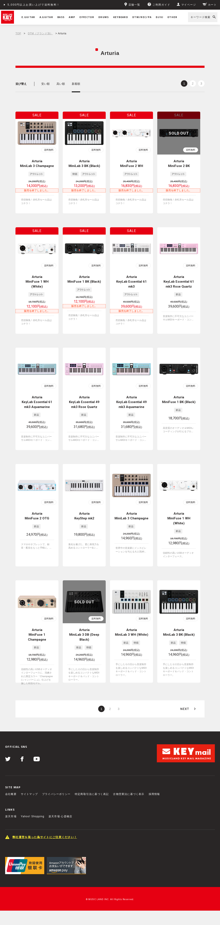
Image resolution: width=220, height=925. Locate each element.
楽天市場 (11, 816)
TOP (18, 33)
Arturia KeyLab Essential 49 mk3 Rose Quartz (84, 402)
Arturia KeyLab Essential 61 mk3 (131, 281)
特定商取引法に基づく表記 (92, 794)
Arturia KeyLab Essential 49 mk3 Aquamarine (131, 402)
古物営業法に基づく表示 (128, 794)
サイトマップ (29, 794)
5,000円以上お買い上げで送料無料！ (34, 4)
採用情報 (154, 794)
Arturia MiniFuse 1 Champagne (37, 634)
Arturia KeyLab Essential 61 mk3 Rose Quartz (178, 281)
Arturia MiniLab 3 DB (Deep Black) (84, 634)
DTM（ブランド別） (40, 33)
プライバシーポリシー (56, 794)
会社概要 (11, 794)
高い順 (61, 83)
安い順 (45, 83)
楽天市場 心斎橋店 (60, 816)
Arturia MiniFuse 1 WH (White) (37, 281)
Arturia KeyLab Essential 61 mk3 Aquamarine (37, 402)
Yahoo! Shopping (32, 816)
